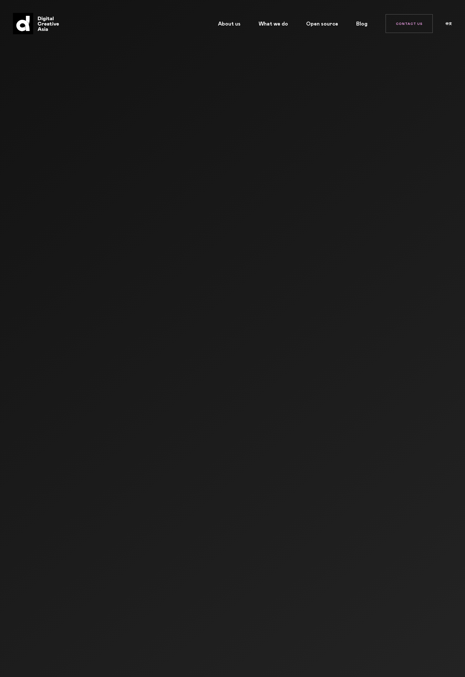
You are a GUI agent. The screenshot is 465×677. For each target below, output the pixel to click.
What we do (273, 23)
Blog (361, 23)
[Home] (34, 23)
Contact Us (409, 23)
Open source (322, 23)
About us (229, 23)
